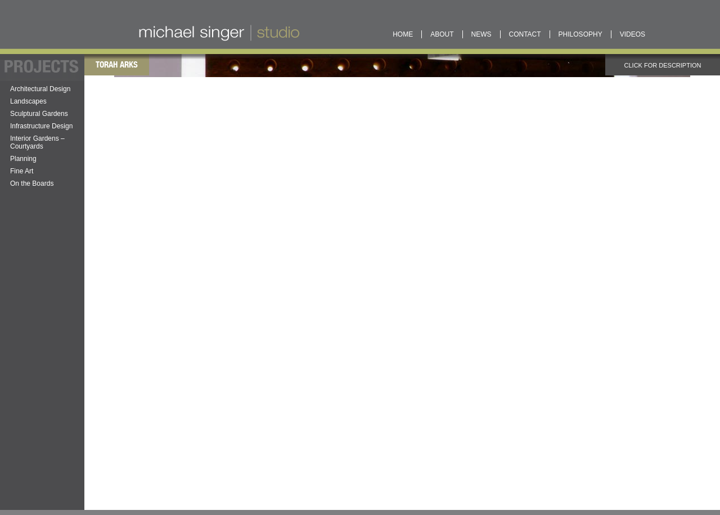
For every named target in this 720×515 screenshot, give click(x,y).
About (441, 34)
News (481, 34)
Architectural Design (40, 89)
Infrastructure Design (41, 126)
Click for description (633, 65)
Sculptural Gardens (39, 114)
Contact (525, 34)
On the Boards (31, 183)
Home (403, 34)
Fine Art (21, 171)
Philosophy (580, 34)
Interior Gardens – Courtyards (37, 142)
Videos (632, 34)
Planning (23, 159)
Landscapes (28, 101)
